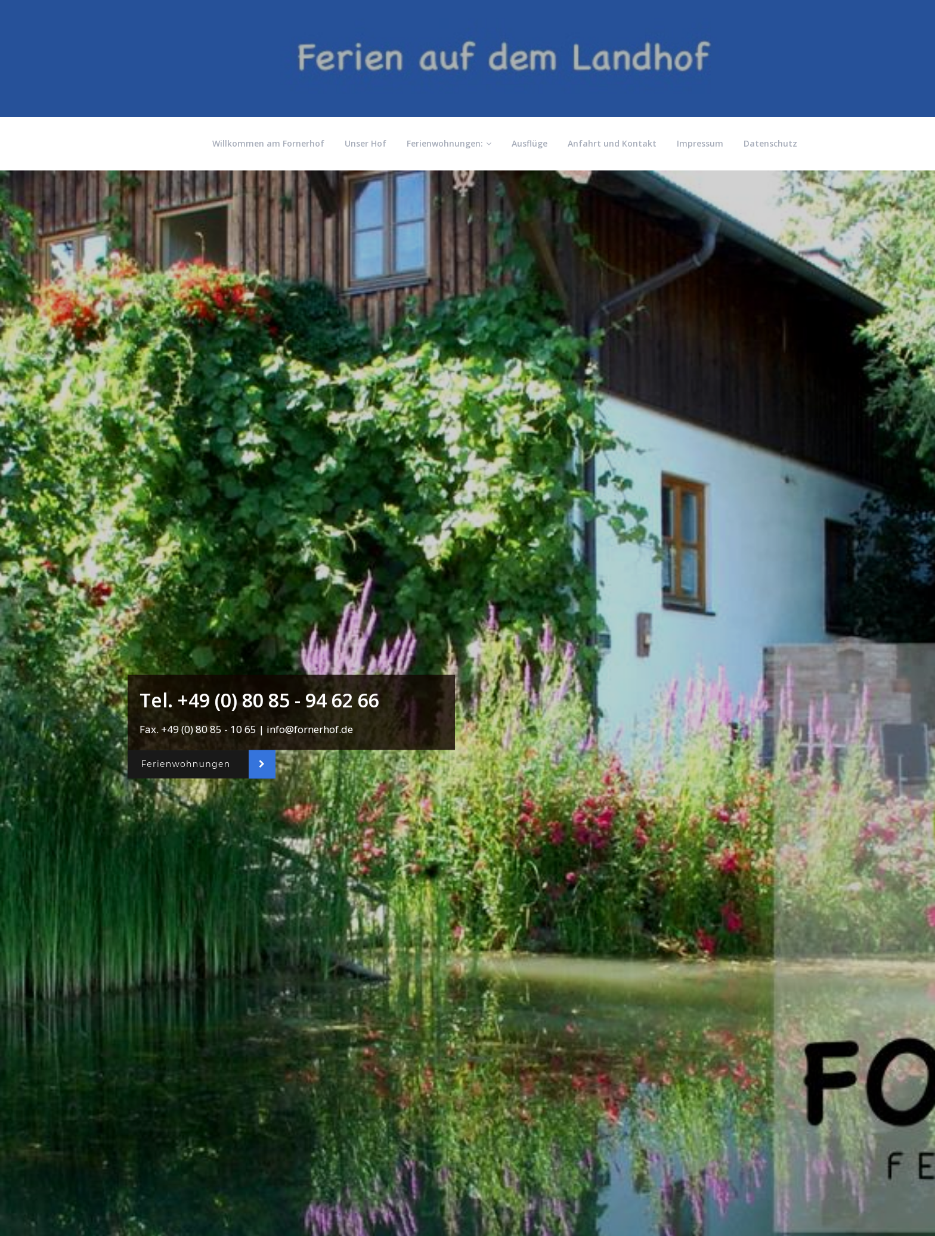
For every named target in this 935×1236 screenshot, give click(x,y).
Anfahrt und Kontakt (612, 143)
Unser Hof (365, 143)
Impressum (700, 143)
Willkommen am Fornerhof (268, 143)
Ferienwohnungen (185, 764)
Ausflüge (529, 143)
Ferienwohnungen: (449, 143)
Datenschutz (770, 143)
